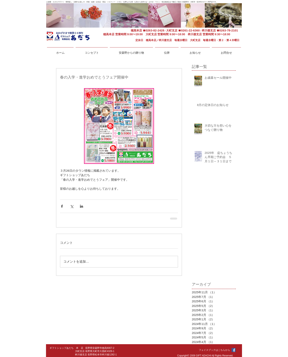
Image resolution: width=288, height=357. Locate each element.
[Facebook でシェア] (62, 206)
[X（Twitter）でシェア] (72, 206)
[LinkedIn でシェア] (81, 206)
